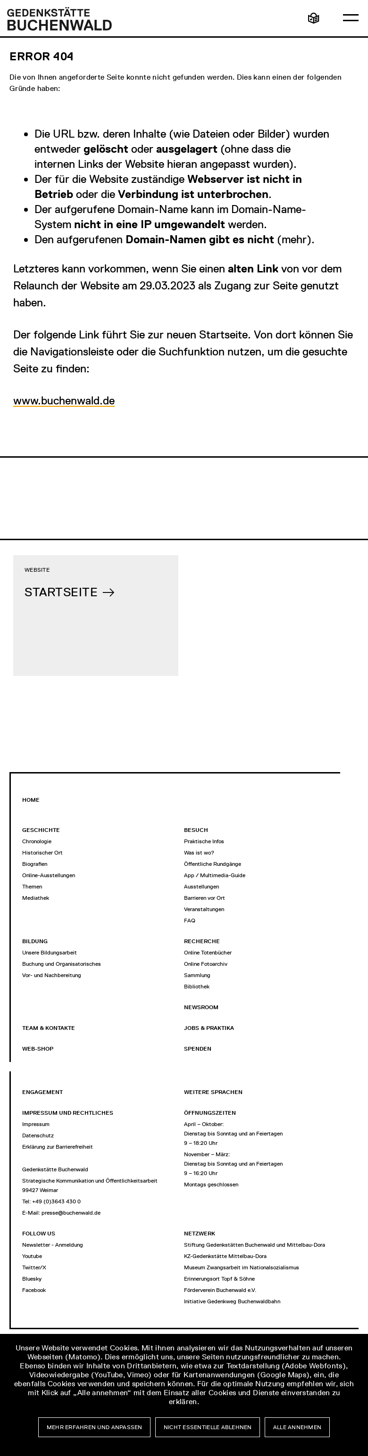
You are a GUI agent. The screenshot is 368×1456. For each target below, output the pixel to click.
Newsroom (201, 1007)
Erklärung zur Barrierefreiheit (57, 1146)
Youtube (32, 1256)
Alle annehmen (297, 1427)
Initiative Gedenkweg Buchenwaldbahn (232, 1301)
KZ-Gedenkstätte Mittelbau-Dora (225, 1256)
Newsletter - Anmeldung (52, 1245)
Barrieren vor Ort (204, 898)
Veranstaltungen (204, 909)
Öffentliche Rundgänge (212, 864)
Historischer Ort (42, 852)
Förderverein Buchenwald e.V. (220, 1290)
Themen (32, 886)
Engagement (42, 1092)
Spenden (197, 1048)
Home (31, 800)
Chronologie (36, 841)
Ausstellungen (201, 886)
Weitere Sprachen (213, 1092)
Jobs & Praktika (209, 1028)
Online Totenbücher (208, 952)
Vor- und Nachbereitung (51, 975)
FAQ (189, 920)
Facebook (34, 1290)
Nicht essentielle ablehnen (208, 1427)
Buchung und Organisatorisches (61, 964)
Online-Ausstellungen (48, 875)
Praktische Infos (204, 841)
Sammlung (197, 975)
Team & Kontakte (48, 1028)
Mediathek (35, 898)
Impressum (36, 1124)
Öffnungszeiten (210, 1113)
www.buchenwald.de (64, 400)
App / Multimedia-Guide (214, 875)
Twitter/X (34, 1267)
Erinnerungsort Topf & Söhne (219, 1278)
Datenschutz (38, 1135)
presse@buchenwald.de (71, 1212)
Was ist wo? (199, 852)
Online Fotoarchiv (205, 964)
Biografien (34, 864)
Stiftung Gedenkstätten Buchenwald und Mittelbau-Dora (254, 1245)
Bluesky (32, 1278)
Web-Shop (37, 1048)
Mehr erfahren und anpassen (94, 1427)
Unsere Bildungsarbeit (49, 952)
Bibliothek (196, 986)
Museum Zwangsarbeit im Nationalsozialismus (241, 1267)
